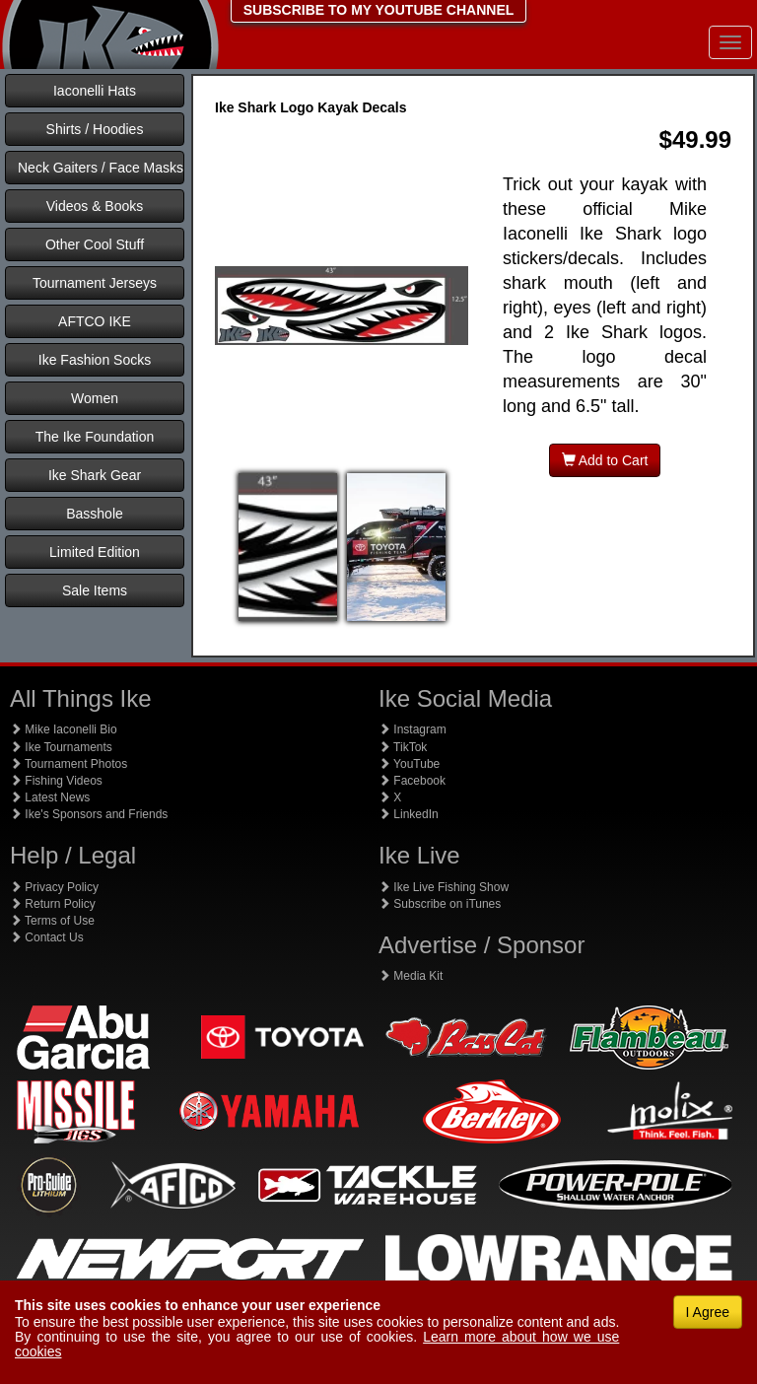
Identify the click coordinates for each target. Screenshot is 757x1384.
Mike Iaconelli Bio (63, 729)
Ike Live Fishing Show (443, 887)
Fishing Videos (56, 781)
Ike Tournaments (61, 747)
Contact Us (47, 937)
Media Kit (410, 976)
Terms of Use (52, 921)
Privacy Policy (54, 887)
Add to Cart (605, 460)
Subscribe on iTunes (439, 904)
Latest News (50, 797)
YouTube (409, 764)
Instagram (412, 729)
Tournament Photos (68, 764)
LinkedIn (408, 814)
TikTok (402, 747)
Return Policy (53, 904)
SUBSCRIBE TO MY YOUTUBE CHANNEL (379, 10)
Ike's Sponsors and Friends (89, 814)
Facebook (412, 781)
